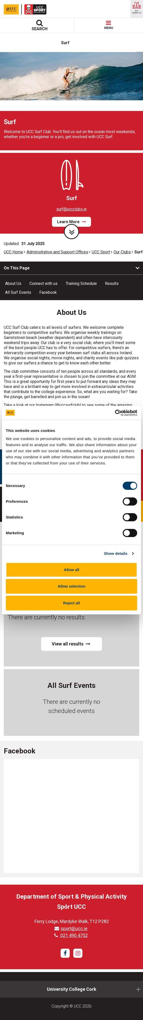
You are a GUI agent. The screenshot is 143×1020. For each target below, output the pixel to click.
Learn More (71, 221)
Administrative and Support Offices (57, 252)
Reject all (71, 603)
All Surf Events (18, 292)
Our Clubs (122, 252)
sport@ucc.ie (71, 928)
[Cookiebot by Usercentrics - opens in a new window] (115, 413)
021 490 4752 (71, 935)
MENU (108, 25)
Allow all (71, 570)
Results (112, 283)
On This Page (17, 268)
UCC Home (13, 252)
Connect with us (43, 283)
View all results (71, 643)
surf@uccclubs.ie (71, 209)
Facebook (48, 292)
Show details (116, 553)
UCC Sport (101, 252)
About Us (13, 283)
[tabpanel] (71, 101)
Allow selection (71, 586)
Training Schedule (81, 283)
